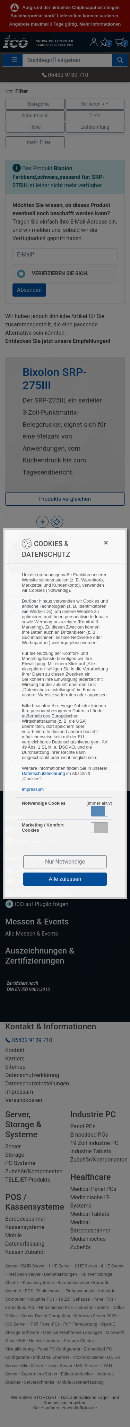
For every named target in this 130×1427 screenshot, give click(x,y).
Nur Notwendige (65, 861)
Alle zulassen (65, 879)
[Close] (92, 542)
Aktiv (99, 811)
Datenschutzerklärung (43, 773)
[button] (99, 811)
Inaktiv (102, 827)
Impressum (33, 789)
